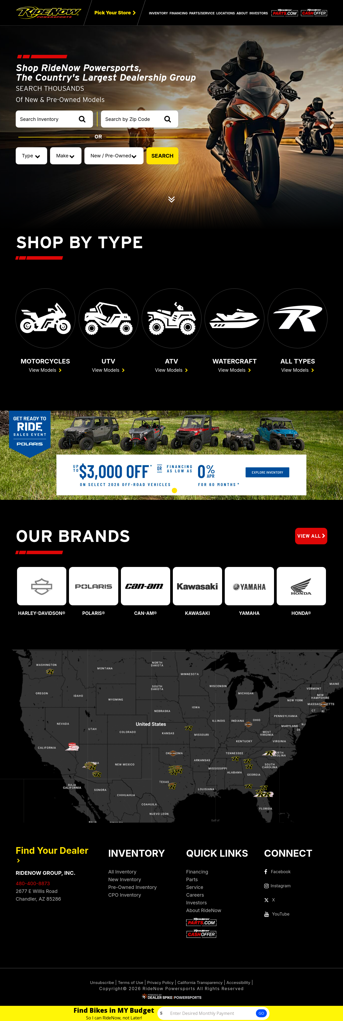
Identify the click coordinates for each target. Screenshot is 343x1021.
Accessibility (242, 984)
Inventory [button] (158, 13)
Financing (197, 873)
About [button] (242, 13)
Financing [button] (179, 13)
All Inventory (122, 873)
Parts (192, 881)
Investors (259, 13)
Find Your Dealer (52, 855)
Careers (195, 896)
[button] (143, 493)
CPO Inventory (124, 896)
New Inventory (124, 881)
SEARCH (162, 156)
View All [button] (309, 537)
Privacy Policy (160, 984)
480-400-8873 (33, 885)
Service (194, 889)
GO (261, 1013)
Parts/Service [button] (202, 13)
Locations (225, 13)
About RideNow (203, 912)
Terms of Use (128, 984)
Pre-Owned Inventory (132, 889)
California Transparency (202, 984)
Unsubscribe (98, 984)
